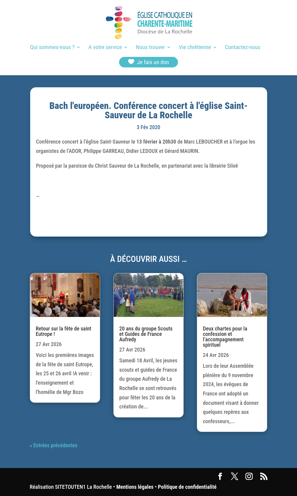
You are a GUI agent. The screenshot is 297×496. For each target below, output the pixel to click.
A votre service (105, 48)
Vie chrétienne (195, 48)
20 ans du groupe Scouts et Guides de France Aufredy (146, 334)
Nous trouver (150, 48)
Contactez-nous (242, 48)
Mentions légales (134, 487)
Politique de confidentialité (187, 487)
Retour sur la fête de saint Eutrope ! (63, 331)
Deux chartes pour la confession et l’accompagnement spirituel (225, 336)
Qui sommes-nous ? (52, 48)
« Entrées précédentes (53, 445)
